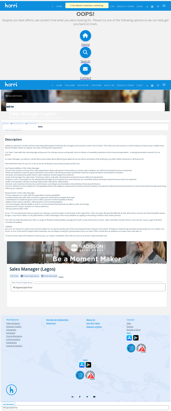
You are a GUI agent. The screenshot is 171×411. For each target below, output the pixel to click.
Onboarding (11, 329)
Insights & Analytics (14, 345)
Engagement (11, 342)
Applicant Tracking (13, 326)
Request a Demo (125, 6)
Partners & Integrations (57, 320)
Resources (82, 85)
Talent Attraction (13, 323)
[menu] (163, 5)
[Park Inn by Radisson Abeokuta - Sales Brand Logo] (85, 107)
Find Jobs (69, 85)
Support (130, 326)
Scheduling (10, 333)
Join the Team (93, 323)
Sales (129, 323)
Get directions (8, 404)
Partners (96, 85)
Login (139, 6)
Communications (13, 339)
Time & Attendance (14, 336)
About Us (109, 6)
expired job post (11, 408)
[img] (87, 252)
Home (59, 6)
